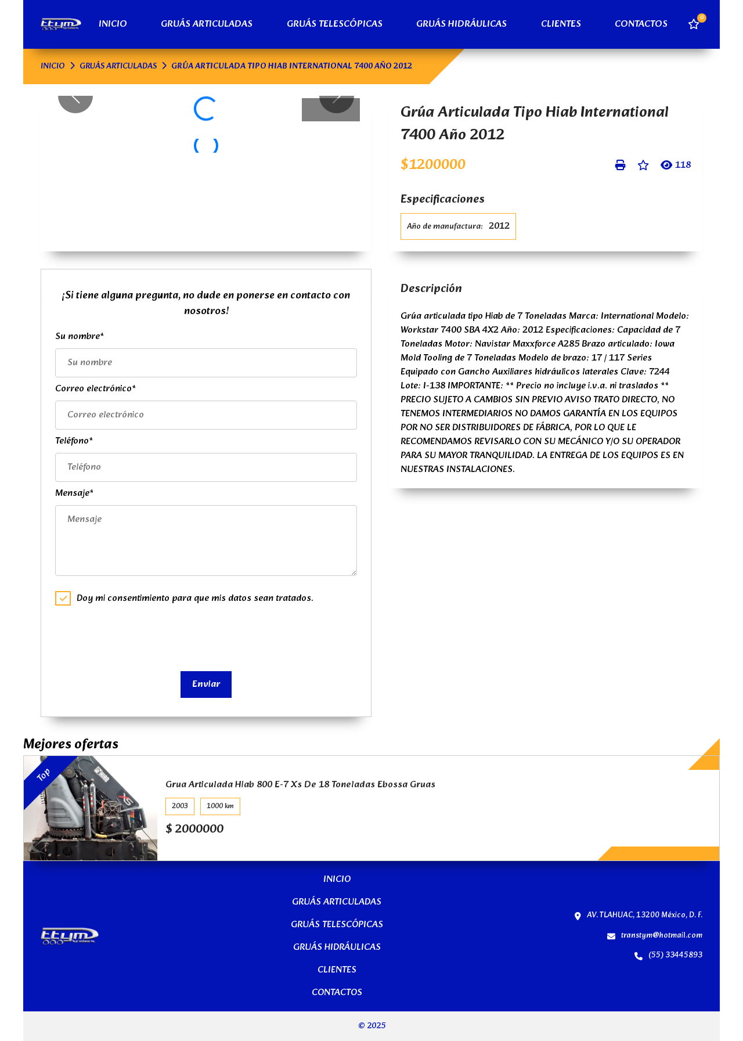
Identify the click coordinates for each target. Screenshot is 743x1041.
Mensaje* (74, 493)
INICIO (113, 24)
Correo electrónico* (95, 389)
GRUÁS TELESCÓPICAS (335, 24)
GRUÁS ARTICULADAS (207, 24)
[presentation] (143, 637)
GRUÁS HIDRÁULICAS (461, 24)
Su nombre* (79, 336)
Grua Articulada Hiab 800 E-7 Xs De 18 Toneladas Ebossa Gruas (300, 785)
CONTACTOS (641, 24)
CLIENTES (561, 24)
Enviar (206, 684)
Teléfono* (74, 441)
